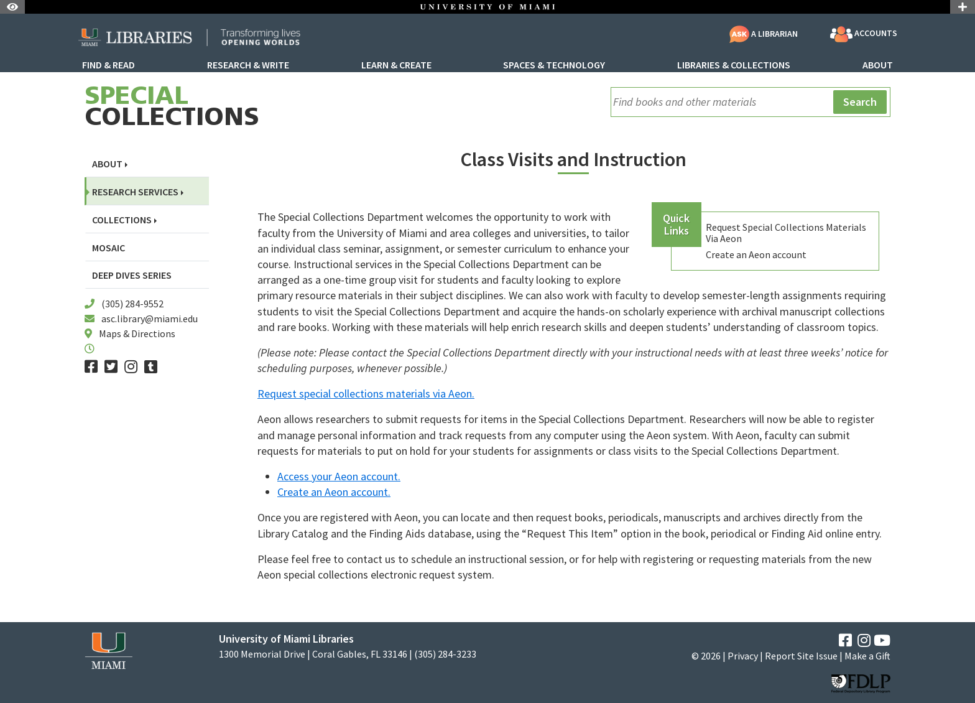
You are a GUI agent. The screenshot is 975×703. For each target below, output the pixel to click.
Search (860, 102)
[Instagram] (130, 366)
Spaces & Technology (554, 65)
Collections (172, 108)
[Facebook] (91, 366)
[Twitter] (111, 366)
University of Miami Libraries (286, 638)
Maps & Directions (137, 333)
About (877, 65)
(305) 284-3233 (445, 654)
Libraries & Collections (733, 65)
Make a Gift (867, 655)
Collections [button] (122, 220)
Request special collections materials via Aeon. (365, 393)
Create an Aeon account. (333, 492)
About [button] (107, 164)
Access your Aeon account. (338, 476)
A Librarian (763, 33)
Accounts (863, 34)
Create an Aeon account (756, 254)
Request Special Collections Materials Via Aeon (786, 232)
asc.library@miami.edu (149, 318)
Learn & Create (396, 65)
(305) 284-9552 (132, 303)
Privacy (743, 655)
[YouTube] (882, 640)
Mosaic (108, 248)
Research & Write (248, 65)
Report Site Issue (801, 655)
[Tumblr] (150, 366)
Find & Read (108, 65)
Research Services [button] (135, 192)
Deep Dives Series (132, 275)
